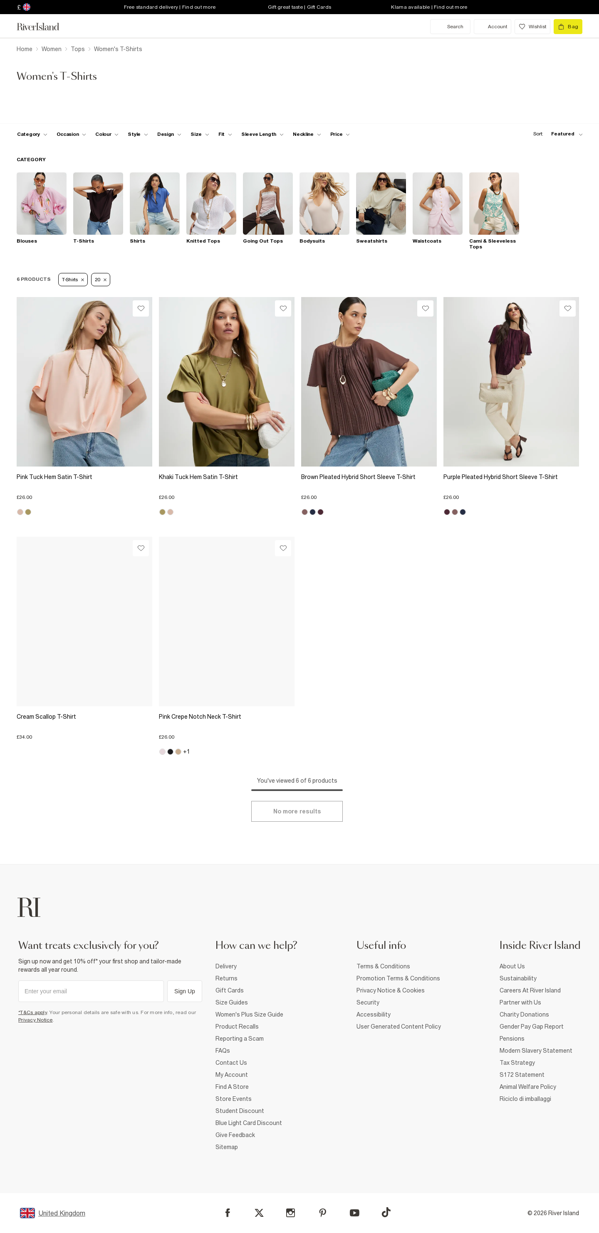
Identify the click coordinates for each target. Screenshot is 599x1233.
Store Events (233, 1098)
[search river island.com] (450, 26)
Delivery (226, 966)
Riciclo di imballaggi (525, 1098)
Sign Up (184, 991)
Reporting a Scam (239, 1038)
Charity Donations (524, 1014)
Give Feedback (235, 1135)
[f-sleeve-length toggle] (262, 134)
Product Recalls (237, 1026)
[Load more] (297, 811)
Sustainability (518, 978)
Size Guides (231, 1002)
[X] (259, 1213)
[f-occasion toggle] (71, 134)
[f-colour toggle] (107, 134)
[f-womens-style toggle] (138, 134)
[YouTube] (354, 1212)
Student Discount (239, 1111)
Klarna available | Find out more (429, 7)
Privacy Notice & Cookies (390, 990)
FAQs (222, 1050)
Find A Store (232, 1086)
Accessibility (373, 1014)
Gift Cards (229, 990)
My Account (231, 1074)
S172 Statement (522, 1074)
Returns (226, 978)
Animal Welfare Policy (528, 1086)
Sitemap (226, 1147)
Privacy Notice (35, 1020)
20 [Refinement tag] (100, 279)
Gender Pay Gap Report (532, 1026)
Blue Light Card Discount (248, 1123)
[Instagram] (290, 1212)
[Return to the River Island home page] (44, 26)
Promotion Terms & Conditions (398, 978)
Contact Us (231, 1062)
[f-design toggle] (169, 134)
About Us (512, 966)
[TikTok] (386, 1212)
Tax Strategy (517, 1062)
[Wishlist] (141, 308)
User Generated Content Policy (398, 1026)
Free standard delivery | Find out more (170, 7)
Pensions (512, 1038)
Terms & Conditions (383, 966)
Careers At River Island (530, 990)
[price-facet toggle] (340, 134)
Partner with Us (520, 1002)
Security (367, 1002)
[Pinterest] (322, 1212)
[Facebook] (227, 1212)
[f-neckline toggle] (307, 134)
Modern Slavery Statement (536, 1050)
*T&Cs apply (32, 1012)
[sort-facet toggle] (556, 134)
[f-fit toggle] (225, 134)
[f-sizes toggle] (200, 134)
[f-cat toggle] (32, 134)
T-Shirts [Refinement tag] (73, 279)
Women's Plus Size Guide (249, 1014)
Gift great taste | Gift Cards (299, 7)
